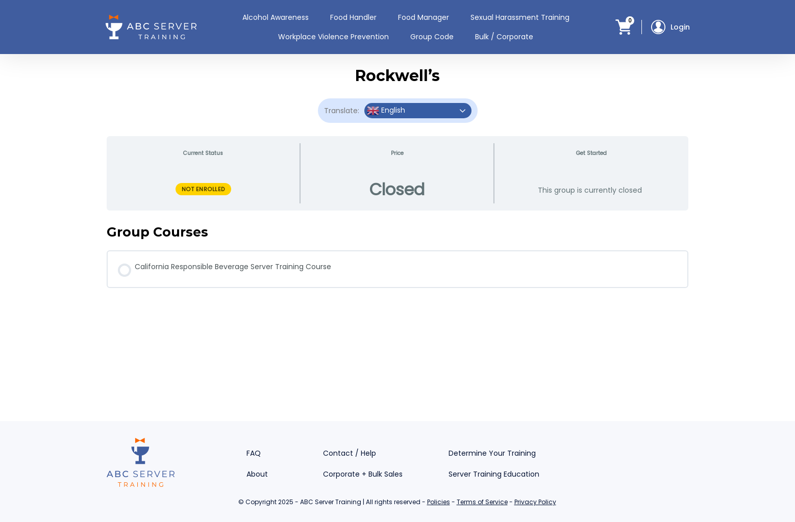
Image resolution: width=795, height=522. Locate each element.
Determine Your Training (492, 453)
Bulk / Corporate (504, 37)
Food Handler (353, 17)
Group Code (432, 37)
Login (670, 27)
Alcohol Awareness (275, 17)
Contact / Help (349, 453)
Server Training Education (494, 474)
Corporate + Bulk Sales (363, 474)
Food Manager (423, 17)
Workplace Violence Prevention (333, 37)
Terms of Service (482, 502)
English (386, 111)
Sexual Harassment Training (519, 17)
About (257, 474)
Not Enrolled (203, 189)
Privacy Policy (535, 502)
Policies (438, 502)
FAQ (253, 453)
